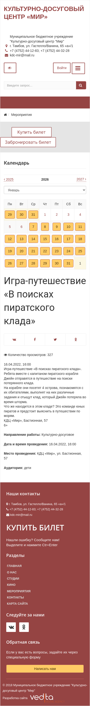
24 (68, 251)
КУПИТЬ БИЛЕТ (35, 527)
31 (33, 214)
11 (80, 227)
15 (45, 239)
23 (57, 251)
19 (10, 251)
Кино (11, 585)
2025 (8, 179)
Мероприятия (18, 591)
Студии (13, 578)
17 (68, 239)
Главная (14, 566)
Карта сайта (17, 603)
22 (45, 251)
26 (10, 263)
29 (10, 214)
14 (33, 239)
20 (22, 251)
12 (10, 239)
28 (33, 263)
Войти (61, 68)
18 (80, 239)
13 (22, 239)
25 (80, 251)
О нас (12, 572)
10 (68, 227)
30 (22, 214)
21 (33, 251)
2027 (81, 179)
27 (22, 263)
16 (57, 239)
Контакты (15, 597)
